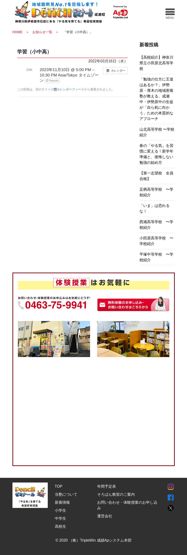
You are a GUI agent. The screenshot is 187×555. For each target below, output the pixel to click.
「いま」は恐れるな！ (154, 208)
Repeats (52, 80)
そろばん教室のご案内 (116, 494)
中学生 (60, 518)
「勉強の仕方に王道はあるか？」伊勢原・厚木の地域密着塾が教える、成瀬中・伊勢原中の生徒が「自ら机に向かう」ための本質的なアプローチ (156, 99)
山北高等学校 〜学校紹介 (156, 132)
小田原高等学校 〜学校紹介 (156, 241)
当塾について (66, 494)
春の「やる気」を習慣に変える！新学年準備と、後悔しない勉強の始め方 (156, 154)
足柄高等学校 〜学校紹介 (156, 192)
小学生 (60, 510)
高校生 (60, 526)
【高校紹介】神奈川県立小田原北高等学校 (156, 63)
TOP (59, 486)
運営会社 (104, 516)
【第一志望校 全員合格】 (156, 176)
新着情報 (62, 502)
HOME (17, 32)
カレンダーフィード (69, 89)
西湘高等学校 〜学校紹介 (156, 224)
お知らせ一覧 (42, 32)
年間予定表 (106, 486)
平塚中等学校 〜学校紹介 (156, 257)
